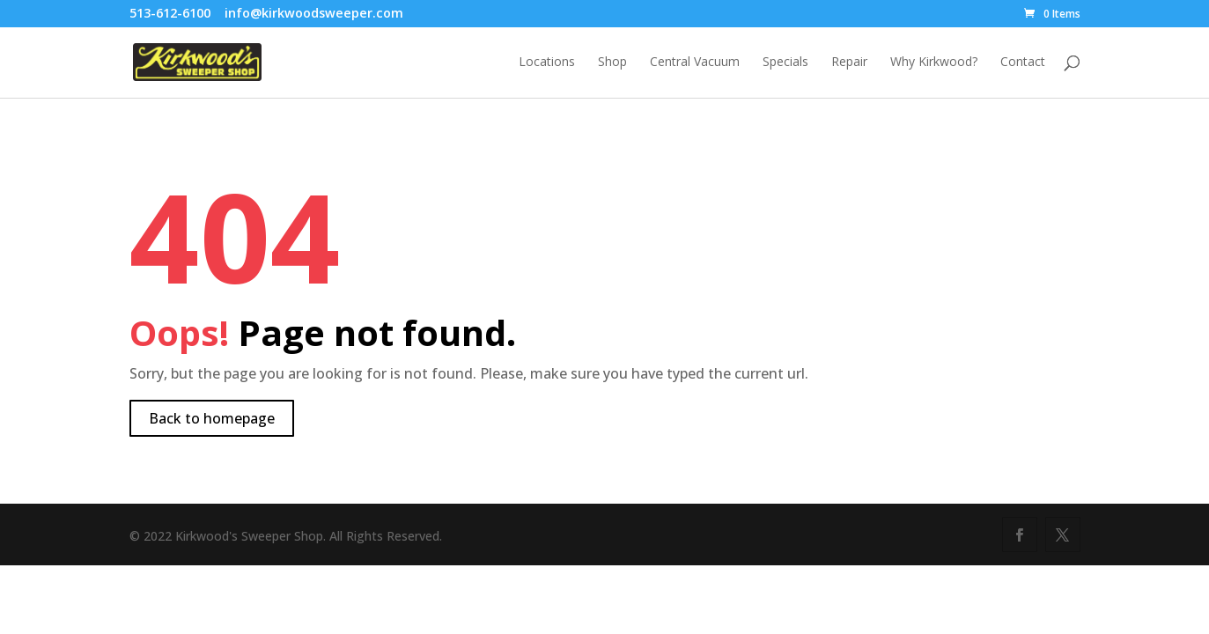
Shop (612, 62)
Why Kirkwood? (933, 62)
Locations (547, 62)
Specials (785, 62)
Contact (1022, 62)
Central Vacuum (695, 62)
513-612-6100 (169, 12)
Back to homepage (212, 418)
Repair (849, 62)
